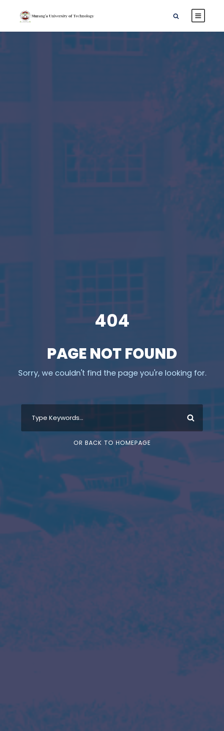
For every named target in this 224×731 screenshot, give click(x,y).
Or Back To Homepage (112, 443)
